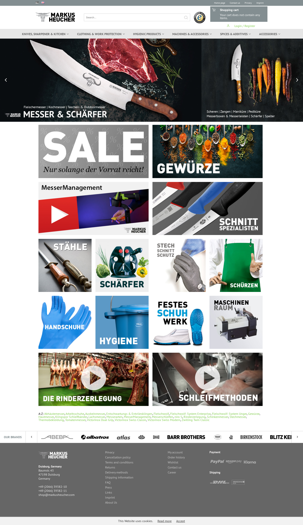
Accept (180, 521)
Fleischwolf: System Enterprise (190, 414)
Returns (110, 467)
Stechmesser (238, 417)
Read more (164, 521)
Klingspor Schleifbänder (71, 417)
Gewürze (254, 414)
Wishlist (173, 462)
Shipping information (119, 477)
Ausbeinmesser (95, 414)
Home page (219, 2)
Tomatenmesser (75, 420)
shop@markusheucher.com (56, 495)
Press (108, 487)
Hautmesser (46, 417)
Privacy (248, 2)
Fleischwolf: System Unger (229, 414)
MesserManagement (137, 417)
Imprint (260, 2)
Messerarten (114, 417)
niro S (178, 417)
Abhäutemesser (54, 414)
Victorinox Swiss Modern (164, 420)
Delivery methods (116, 472)
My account (175, 452)
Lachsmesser (97, 417)
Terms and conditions (119, 462)
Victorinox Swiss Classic (130, 420)
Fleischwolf (161, 414)
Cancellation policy (117, 457)
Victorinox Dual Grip (100, 420)
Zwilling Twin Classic (195, 420)
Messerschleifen (162, 417)
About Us (111, 502)
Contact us (235, 2)
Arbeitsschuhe (75, 414)
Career (172, 472)
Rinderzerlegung (195, 417)
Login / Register (241, 26)
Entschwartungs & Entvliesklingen (129, 414)
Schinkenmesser (217, 417)
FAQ (108, 482)
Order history (176, 457)
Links (108, 492)
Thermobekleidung (51, 420)
